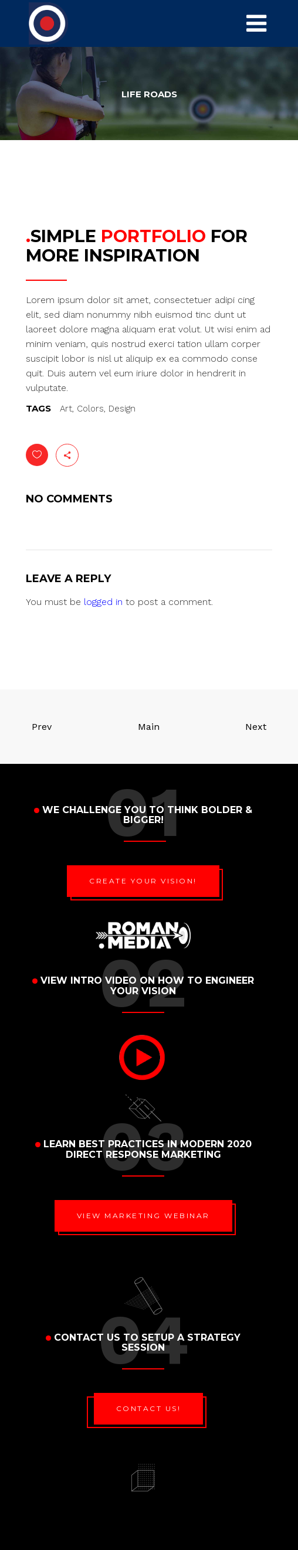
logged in (103, 601)
